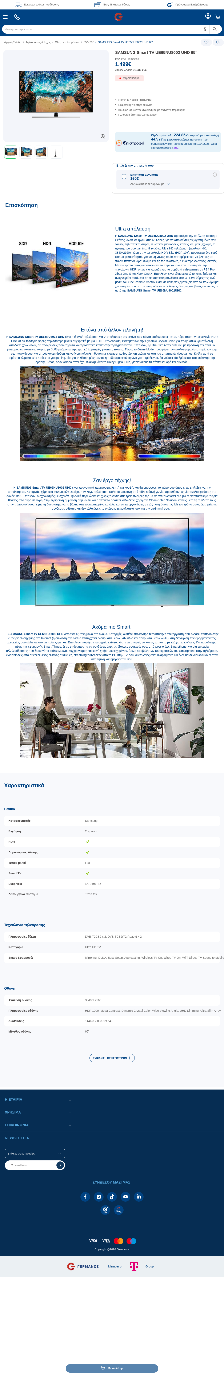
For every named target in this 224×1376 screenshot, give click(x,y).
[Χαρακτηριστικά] (112, 930)
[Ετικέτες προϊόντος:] (56, 54)
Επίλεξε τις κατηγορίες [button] (21, 1153)
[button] (205, 29)
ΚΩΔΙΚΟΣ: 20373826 (127, 59)
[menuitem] (5, 17)
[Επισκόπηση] (112, 485)
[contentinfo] (112, 1239)
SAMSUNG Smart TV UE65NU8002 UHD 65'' (156, 52)
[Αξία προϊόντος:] (168, 68)
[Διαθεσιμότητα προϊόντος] (168, 80)
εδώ (175, 147)
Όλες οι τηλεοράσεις (67, 42)
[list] (86, 42)
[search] (112, 29)
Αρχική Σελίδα (12, 42)
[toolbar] (56, 152)
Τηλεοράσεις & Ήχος (38, 42)
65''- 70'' (89, 42)
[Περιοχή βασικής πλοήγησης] (112, 16)
